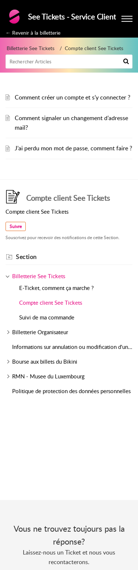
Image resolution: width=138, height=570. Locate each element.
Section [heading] (26, 257)
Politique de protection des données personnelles (71, 391)
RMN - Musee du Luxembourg (48, 376)
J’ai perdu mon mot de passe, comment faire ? (73, 148)
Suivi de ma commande (46, 317)
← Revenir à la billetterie (33, 32)
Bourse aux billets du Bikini (44, 361)
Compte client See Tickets (50, 302)
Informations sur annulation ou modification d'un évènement (72, 346)
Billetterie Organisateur (40, 332)
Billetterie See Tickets (30, 48)
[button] (126, 61)
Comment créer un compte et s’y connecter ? (72, 97)
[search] (69, 62)
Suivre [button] (16, 226)
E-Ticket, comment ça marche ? (56, 287)
